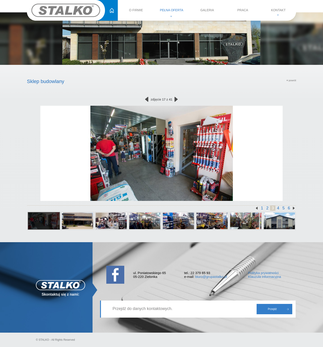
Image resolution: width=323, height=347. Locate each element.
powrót (291, 80)
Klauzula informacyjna (264, 277)
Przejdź (272, 309)
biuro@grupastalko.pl (211, 277)
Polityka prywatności (263, 273)
